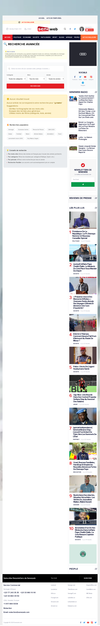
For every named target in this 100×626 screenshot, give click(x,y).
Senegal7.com (72, 593)
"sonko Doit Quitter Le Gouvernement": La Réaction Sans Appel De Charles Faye (86, 100)
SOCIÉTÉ (36, 37)
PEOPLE (77, 37)
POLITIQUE (17, 37)
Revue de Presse (38, 129)
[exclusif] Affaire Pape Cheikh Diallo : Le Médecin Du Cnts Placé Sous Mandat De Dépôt (84, 267)
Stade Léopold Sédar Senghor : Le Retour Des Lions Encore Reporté (87, 149)
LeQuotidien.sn (72, 602)
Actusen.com (55, 602)
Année (48, 75)
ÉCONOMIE (27, 37)
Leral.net (53, 585)
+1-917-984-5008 (11, 604)
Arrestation (50, 134)
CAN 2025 (51, 129)
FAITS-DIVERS (45, 37)
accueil (7, 37)
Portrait (76, 439)
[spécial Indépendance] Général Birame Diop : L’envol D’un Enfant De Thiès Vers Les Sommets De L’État (84, 432)
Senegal (11, 129)
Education (77, 472)
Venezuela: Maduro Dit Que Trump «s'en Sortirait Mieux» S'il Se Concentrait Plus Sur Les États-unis (86, 113)
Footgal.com (54, 598)
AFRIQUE (69, 37)
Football (18, 134)
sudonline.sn (71, 598)
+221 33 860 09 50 (11, 596)
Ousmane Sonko (23, 129)
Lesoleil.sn (54, 589)
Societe (76, 273)
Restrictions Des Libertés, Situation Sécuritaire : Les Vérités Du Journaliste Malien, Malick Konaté (84, 498)
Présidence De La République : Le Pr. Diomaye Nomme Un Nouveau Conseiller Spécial (83, 234)
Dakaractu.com (72, 606)
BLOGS (61, 37)
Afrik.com (89, 598)
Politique (75, 241)
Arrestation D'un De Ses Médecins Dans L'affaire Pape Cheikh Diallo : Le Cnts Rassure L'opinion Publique (85, 532)
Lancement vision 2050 (15, 138)
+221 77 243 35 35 (11, 593)
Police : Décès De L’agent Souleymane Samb (83, 368)
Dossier (76, 504)
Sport (75, 404)
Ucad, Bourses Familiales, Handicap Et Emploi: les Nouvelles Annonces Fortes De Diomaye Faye (84, 465)
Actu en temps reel (54, 18)
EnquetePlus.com (91, 585)
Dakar (10, 134)
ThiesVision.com (72, 589)
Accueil (41, 18)
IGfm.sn (53, 593)
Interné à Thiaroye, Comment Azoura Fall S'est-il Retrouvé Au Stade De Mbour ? (84, 337)
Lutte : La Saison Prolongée (85, 138)
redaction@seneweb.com (19, 612)
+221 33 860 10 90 (28, 593)
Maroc (28, 134)
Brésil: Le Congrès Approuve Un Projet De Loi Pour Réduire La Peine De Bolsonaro (86, 126)
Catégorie (10, 75)
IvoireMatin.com (91, 589)
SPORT (54, 37)
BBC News (89, 593)
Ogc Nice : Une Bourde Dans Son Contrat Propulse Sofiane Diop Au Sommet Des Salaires (84, 398)
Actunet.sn (54, 606)
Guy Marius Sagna (32, 138)
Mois (28, 75)
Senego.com (71, 585)
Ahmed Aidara (38, 134)
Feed (59, 134)
